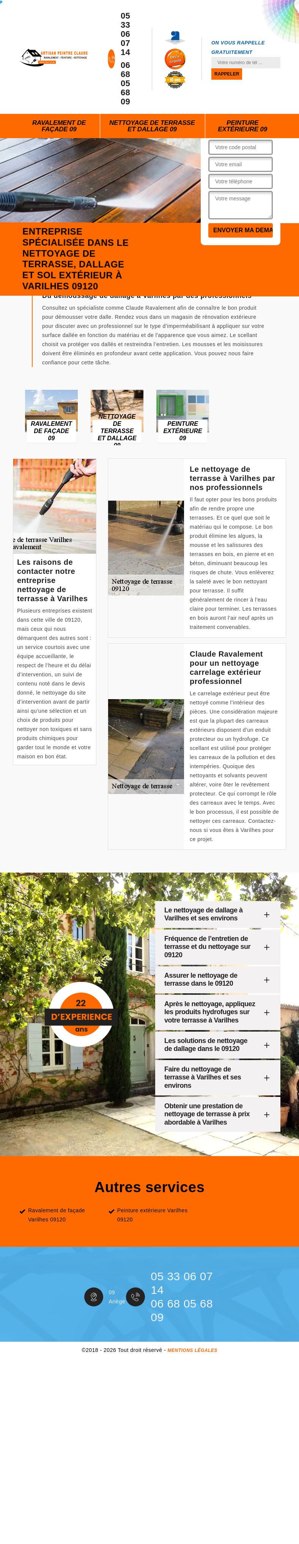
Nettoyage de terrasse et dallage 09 (152, 126)
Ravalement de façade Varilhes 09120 (56, 1215)
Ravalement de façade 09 (59, 126)
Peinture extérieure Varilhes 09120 (152, 1215)
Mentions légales (192, 1350)
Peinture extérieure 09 (242, 126)
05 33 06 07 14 (125, 34)
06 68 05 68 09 (125, 83)
